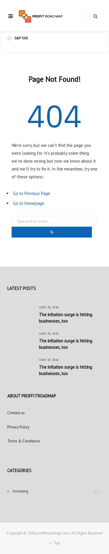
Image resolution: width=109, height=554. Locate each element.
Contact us (16, 412)
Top (54, 543)
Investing (20, 491)
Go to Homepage (28, 203)
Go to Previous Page (31, 193)
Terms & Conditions (23, 441)
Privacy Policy (18, 427)
